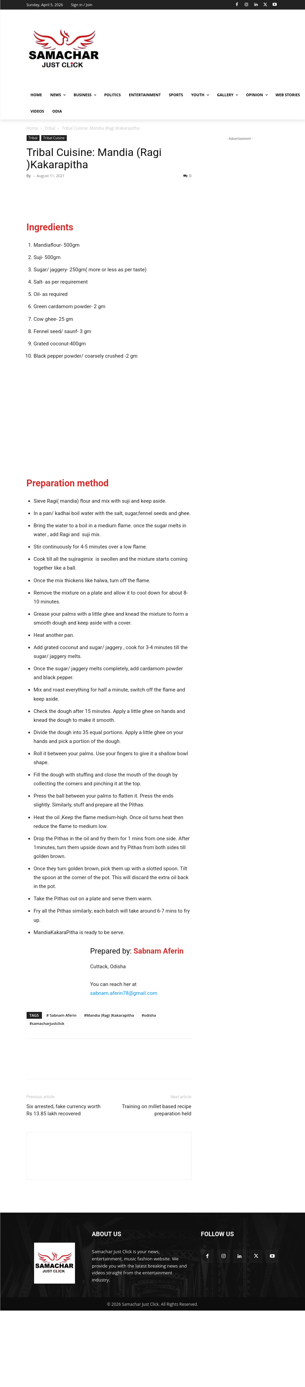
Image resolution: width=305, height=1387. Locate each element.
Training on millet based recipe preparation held (157, 1186)
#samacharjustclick (47, 1099)
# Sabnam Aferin (61, 1091)
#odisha (148, 1091)
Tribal (50, 128)
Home (32, 128)
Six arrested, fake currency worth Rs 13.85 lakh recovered (64, 1186)
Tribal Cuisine (54, 137)
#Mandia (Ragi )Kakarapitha (109, 1091)
